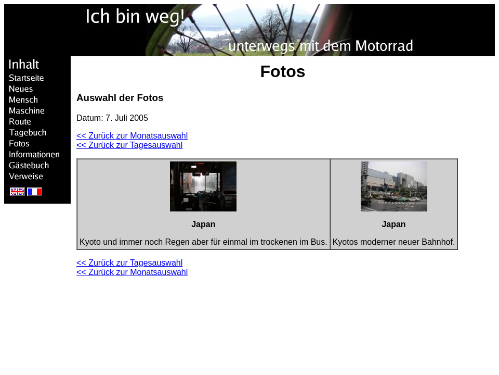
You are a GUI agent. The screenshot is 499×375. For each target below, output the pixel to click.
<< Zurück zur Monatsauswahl (132, 135)
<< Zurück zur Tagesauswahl (129, 145)
